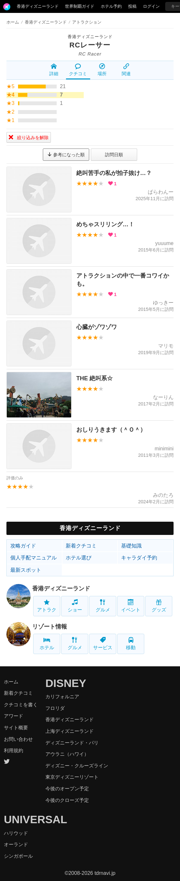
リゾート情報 (49, 626)
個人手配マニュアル (33, 557)
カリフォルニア (62, 696)
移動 (131, 643)
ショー (75, 605)
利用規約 (13, 750)
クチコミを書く (21, 704)
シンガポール (18, 856)
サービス (102, 643)
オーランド (16, 844)
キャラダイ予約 (139, 557)
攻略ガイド (23, 545)
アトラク (46, 605)
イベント (130, 605)
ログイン (151, 6)
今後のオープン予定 (67, 788)
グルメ (103, 605)
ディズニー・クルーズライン (76, 765)
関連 (126, 69)
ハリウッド (16, 833)
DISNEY (65, 683)
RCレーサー (90, 45)
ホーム (12, 22)
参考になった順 (66, 154)
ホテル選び (78, 557)
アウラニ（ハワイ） (67, 754)
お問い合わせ (18, 739)
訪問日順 (114, 154)
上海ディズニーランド (69, 731)
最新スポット (25, 570)
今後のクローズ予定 (67, 800)
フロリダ (55, 708)
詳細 (53, 69)
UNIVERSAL (35, 819)
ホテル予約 (111, 6)
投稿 (132, 6)
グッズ (159, 605)
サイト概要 (16, 727)
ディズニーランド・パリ (72, 742)
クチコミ (78, 69)
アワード (13, 716)
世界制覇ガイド (79, 6)
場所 (102, 69)
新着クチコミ (81, 545)
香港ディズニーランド (38, 6)
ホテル (47, 643)
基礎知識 (131, 545)
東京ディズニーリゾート (72, 777)
